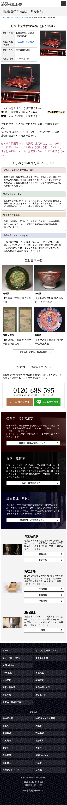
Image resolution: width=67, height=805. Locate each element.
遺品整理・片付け (43, 687)
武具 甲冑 (7, 755)
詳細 (43, 630)
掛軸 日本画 (8, 718)
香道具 (38, 748)
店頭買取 (43, 595)
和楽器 (38, 763)
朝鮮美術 (39, 733)
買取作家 (7, 695)
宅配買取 (43, 601)
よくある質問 (41, 658)
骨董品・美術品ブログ (13, 702)
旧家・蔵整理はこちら (32, 483)
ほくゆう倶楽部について (46, 650)
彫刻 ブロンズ (41, 755)
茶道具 (6, 726)
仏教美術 (7, 740)
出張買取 (43, 589)
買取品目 (43, 554)
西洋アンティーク (11, 770)
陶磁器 (38, 726)
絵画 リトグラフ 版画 (45, 718)
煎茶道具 (30, 42)
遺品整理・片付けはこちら (32, 520)
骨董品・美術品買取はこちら (32, 443)
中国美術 (20, 42)
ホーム (6, 650)
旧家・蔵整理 (9, 687)
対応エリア (40, 695)
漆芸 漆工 (7, 763)
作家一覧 (43, 560)
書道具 (6, 748)
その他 (38, 770)
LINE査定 (7, 673)
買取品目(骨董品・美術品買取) (33, 352)
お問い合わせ (9, 665)
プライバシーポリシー (13, 658)
